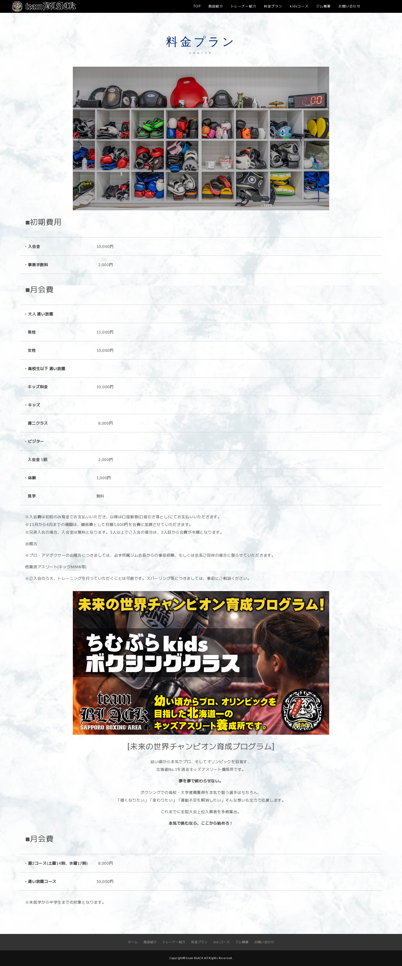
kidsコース (299, 6)
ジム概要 (323, 6)
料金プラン (273, 6)
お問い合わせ (349, 6)
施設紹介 (215, 6)
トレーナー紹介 (243, 6)
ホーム (133, 942)
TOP (197, 6)
